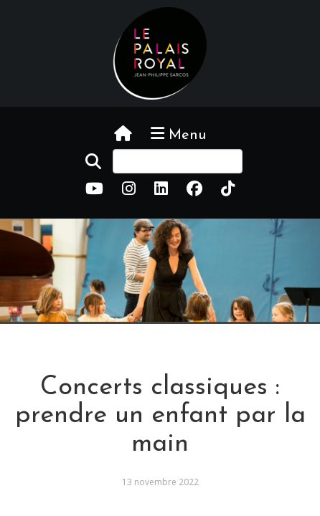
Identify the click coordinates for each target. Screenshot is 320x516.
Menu (178, 134)
